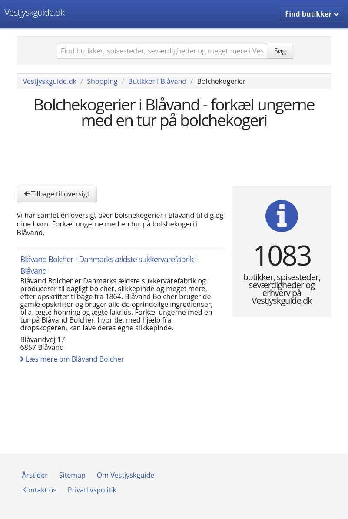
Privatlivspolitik (92, 490)
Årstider (35, 475)
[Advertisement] (175, 156)
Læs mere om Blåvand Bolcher (72, 359)
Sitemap (72, 475)
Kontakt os (39, 490)
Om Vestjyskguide (126, 475)
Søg (280, 51)
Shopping (102, 81)
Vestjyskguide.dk (34, 12)
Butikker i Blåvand (157, 81)
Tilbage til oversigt (57, 194)
